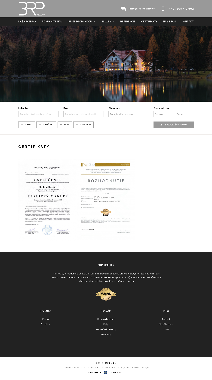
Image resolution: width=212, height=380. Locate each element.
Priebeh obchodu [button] (80, 21)
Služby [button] (106, 21)
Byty (105, 324)
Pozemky (106, 334)
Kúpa (66, 124)
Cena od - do (161, 108)
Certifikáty (149, 21)
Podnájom (85, 124)
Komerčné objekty (106, 329)
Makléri (166, 319)
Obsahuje (114, 108)
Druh (66, 108)
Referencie (127, 21)
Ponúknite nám (52, 21)
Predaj (28, 124)
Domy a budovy (106, 319)
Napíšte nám (166, 324)
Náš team (169, 21)
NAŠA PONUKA (27, 21)
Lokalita (23, 108)
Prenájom (48, 124)
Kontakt (188, 21)
